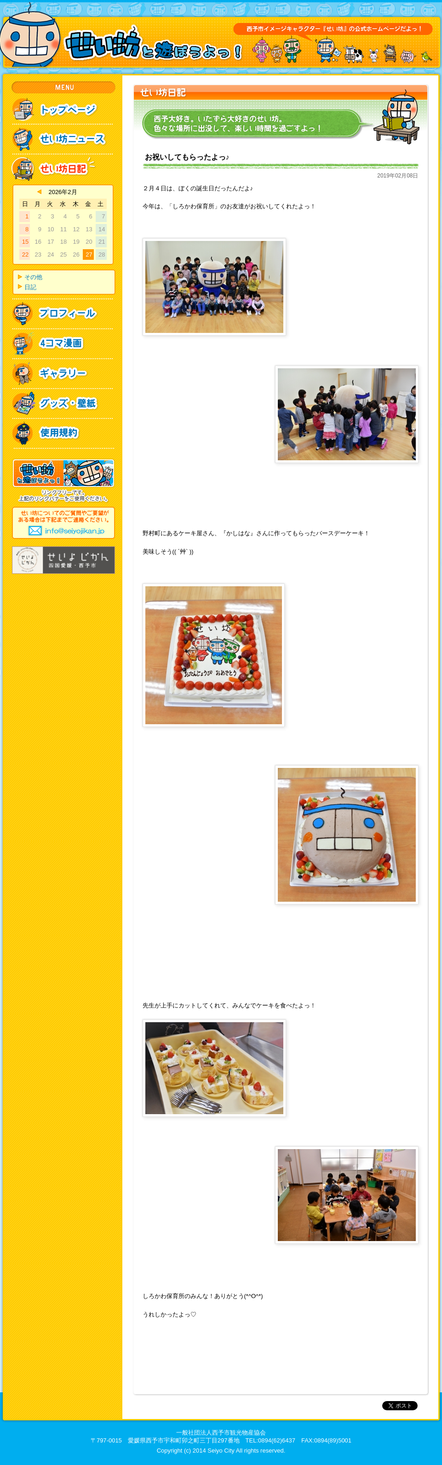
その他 (33, 277)
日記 (30, 287)
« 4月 (39, 191)
